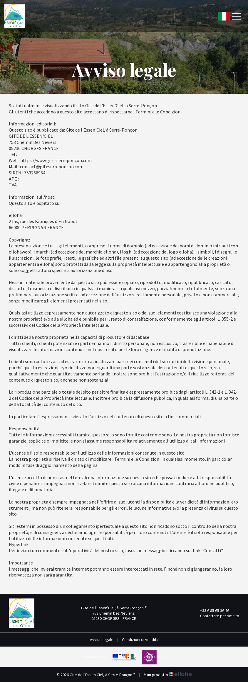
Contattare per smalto (216, 615)
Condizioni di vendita (140, 639)
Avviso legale (101, 639)
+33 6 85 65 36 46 (211, 610)
